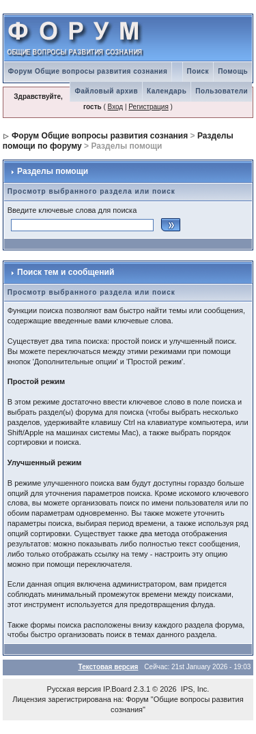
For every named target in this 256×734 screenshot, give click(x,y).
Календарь (166, 91)
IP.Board (117, 689)
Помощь (233, 71)
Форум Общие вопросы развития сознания (88, 71)
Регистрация (148, 107)
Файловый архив (106, 91)
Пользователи (221, 91)
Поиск (198, 71)
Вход (116, 107)
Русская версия (74, 689)
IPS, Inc (194, 689)
